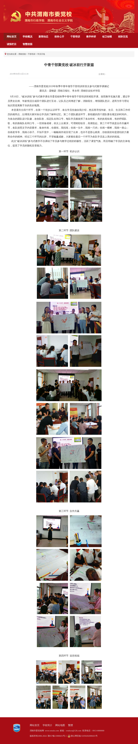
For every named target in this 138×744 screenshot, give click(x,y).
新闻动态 (43, 36)
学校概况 (27, 36)
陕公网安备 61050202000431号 (83, 736)
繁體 (70, 725)
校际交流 (123, 36)
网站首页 (11, 36)
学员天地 (41, 54)
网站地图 (60, 725)
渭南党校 (22, 54)
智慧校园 (27, 44)
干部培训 (75, 36)
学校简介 (47, 725)
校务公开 (59, 36)
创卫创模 (107, 36)
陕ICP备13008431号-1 (57, 736)
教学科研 (91, 36)
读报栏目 (11, 44)
